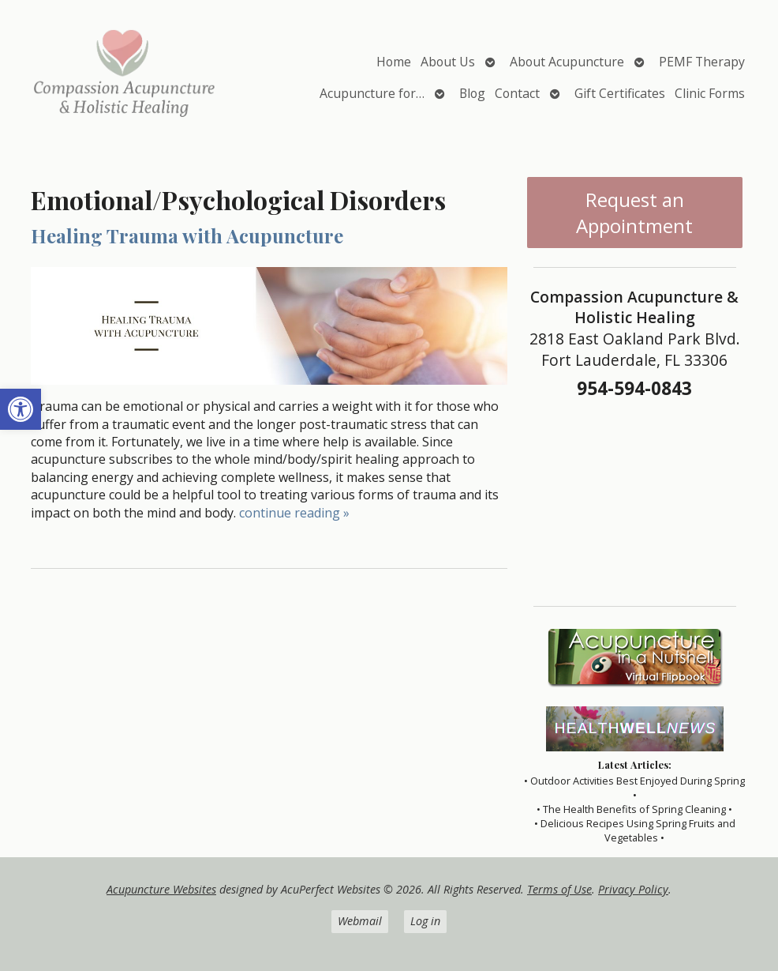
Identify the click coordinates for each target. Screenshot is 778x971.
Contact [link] (517, 93)
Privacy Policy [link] (633, 889)
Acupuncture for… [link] (372, 93)
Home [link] (393, 61)
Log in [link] (425, 920)
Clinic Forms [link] (710, 93)
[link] (20, 409)
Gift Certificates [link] (619, 93)
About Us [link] (448, 61)
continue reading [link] (294, 512)
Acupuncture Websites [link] (161, 889)
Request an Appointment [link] (634, 212)
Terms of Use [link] (559, 889)
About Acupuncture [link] (567, 61)
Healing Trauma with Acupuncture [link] (187, 235)
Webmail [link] (360, 920)
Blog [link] (472, 93)
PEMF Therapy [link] (702, 61)
